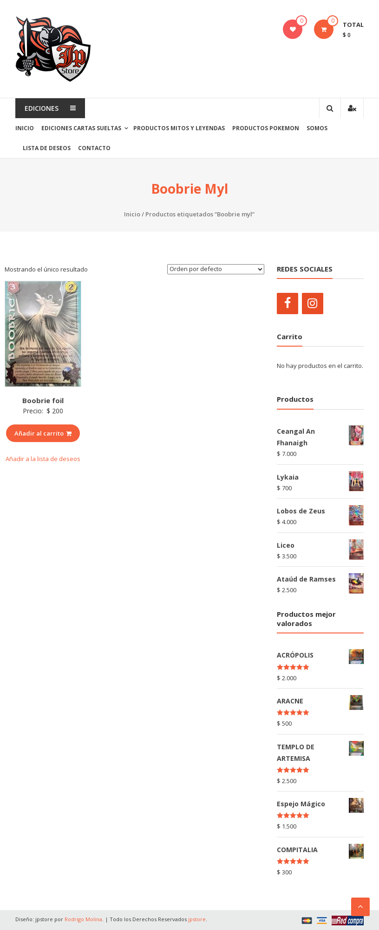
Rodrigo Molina (83, 919)
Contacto (94, 148)
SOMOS (317, 128)
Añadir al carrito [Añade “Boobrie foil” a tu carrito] (43, 433)
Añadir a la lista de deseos (43, 459)
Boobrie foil (43, 400)
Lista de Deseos (47, 148)
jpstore (197, 919)
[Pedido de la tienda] (215, 269)
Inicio (24, 128)
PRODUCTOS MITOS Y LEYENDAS (179, 128)
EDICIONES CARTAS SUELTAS (81, 128)
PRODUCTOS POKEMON (265, 128)
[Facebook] (287, 303)
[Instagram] (312, 303)
